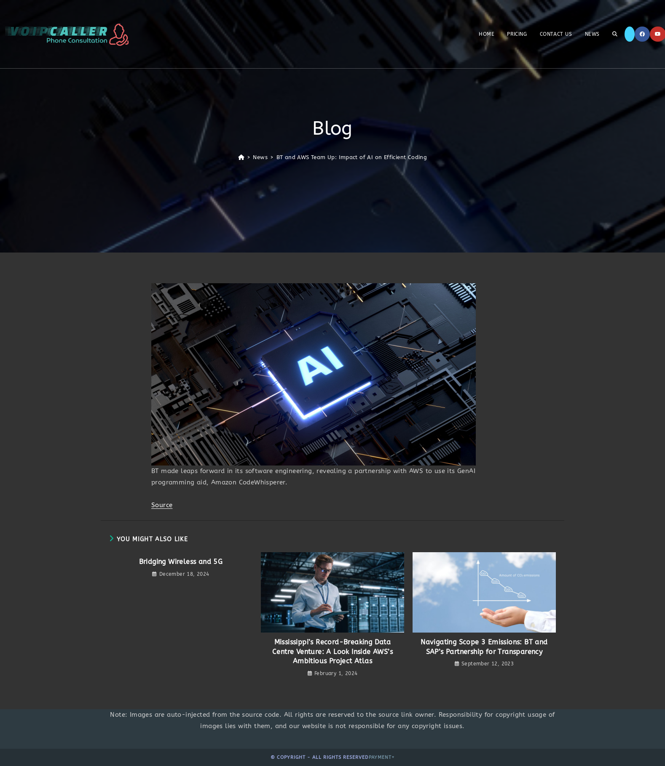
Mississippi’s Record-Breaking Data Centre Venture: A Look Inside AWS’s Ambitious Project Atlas (332, 651)
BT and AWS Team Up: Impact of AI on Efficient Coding (351, 157)
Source (161, 505)
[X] (630, 34)
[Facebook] (642, 34)
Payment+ (382, 757)
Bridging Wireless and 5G (181, 562)
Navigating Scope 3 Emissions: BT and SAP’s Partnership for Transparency (484, 646)
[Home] (241, 157)
